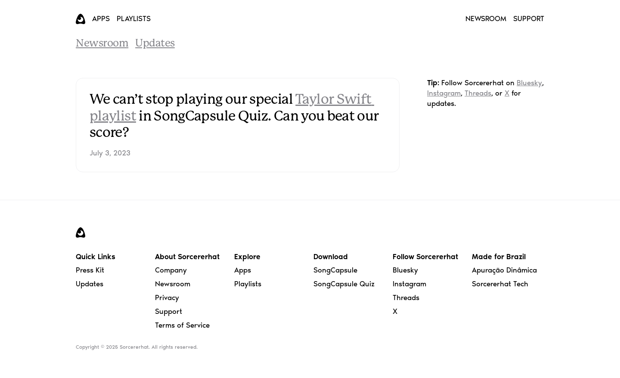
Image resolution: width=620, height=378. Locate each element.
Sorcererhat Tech (500, 283)
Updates (155, 44)
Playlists (247, 283)
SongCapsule (335, 270)
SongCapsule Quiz (344, 283)
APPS (101, 18)
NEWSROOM (485, 18)
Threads (478, 93)
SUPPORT (528, 18)
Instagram (444, 93)
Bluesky (529, 82)
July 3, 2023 (110, 153)
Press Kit (90, 270)
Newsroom (102, 44)
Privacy (167, 297)
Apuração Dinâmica (504, 270)
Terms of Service (182, 325)
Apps (242, 270)
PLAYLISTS (134, 18)
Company (171, 270)
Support (168, 311)
